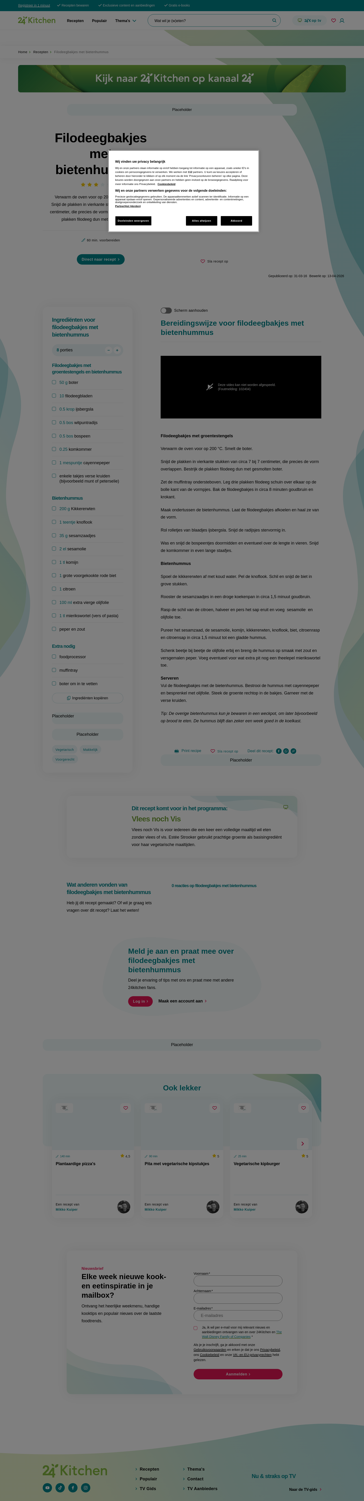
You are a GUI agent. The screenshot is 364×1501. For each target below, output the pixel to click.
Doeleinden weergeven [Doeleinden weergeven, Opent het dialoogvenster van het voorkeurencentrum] (133, 220)
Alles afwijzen (201, 220)
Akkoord (236, 220)
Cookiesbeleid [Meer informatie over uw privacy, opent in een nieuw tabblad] (167, 184)
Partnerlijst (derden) (128, 206)
